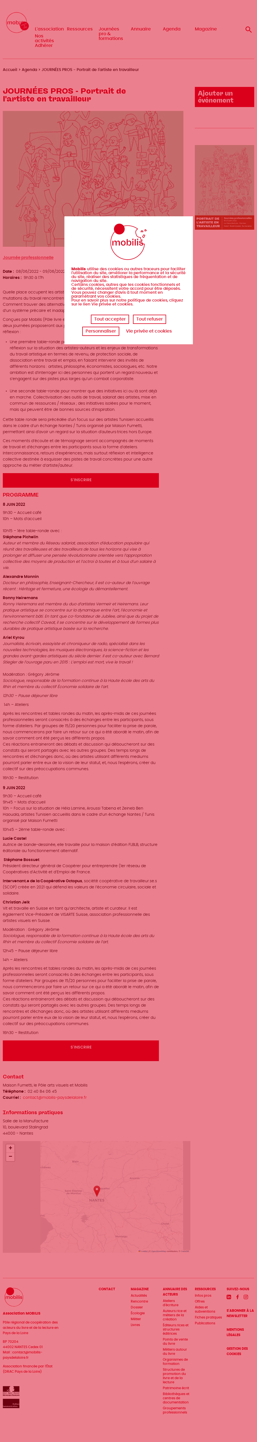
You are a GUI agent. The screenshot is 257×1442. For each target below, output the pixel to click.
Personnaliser (101, 331)
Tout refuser (149, 319)
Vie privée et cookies (149, 331)
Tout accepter (110, 319)
